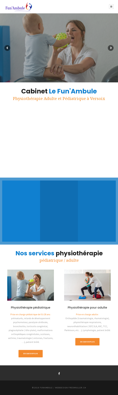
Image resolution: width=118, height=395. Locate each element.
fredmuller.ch (77, 387)
